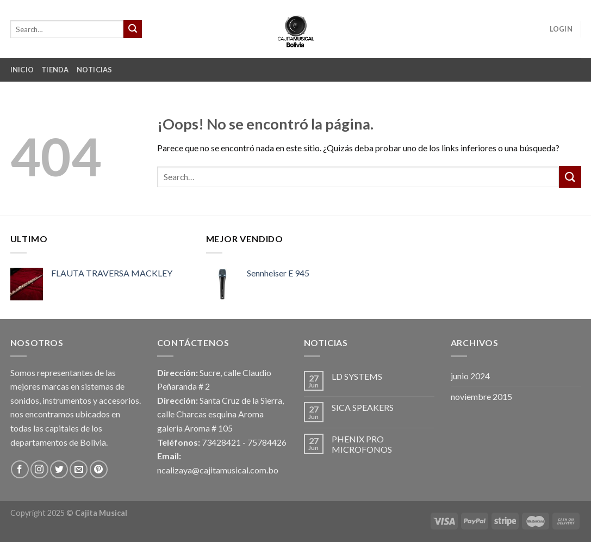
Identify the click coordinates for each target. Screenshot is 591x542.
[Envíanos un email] (79, 469)
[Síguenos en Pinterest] (99, 469)
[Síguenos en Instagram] (39, 469)
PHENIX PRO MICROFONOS (362, 444)
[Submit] (132, 29)
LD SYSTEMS (357, 376)
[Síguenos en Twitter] (59, 469)
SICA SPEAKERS (363, 407)
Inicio (22, 69)
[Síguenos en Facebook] (20, 469)
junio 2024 (470, 376)
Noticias (95, 69)
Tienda (55, 69)
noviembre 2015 (481, 396)
